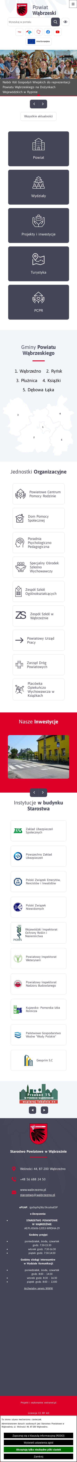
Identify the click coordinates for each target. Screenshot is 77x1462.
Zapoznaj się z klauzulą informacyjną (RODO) (38, 1435)
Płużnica (29, 385)
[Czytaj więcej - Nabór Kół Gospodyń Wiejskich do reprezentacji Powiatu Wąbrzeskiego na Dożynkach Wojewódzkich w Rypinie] (38, 73)
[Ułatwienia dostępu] (65, 22)
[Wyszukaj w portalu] (34, 22)
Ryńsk (56, 376)
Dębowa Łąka (41, 395)
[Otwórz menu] (73, 4)
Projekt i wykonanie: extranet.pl (38, 1402)
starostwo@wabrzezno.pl (37, 1195)
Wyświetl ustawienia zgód (38, 1442)
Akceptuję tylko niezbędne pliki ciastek (38, 1449)
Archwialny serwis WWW (38, 1288)
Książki (54, 385)
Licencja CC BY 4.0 (38, 1413)
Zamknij (38, 1456)
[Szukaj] (55, 22)
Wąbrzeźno (30, 376)
